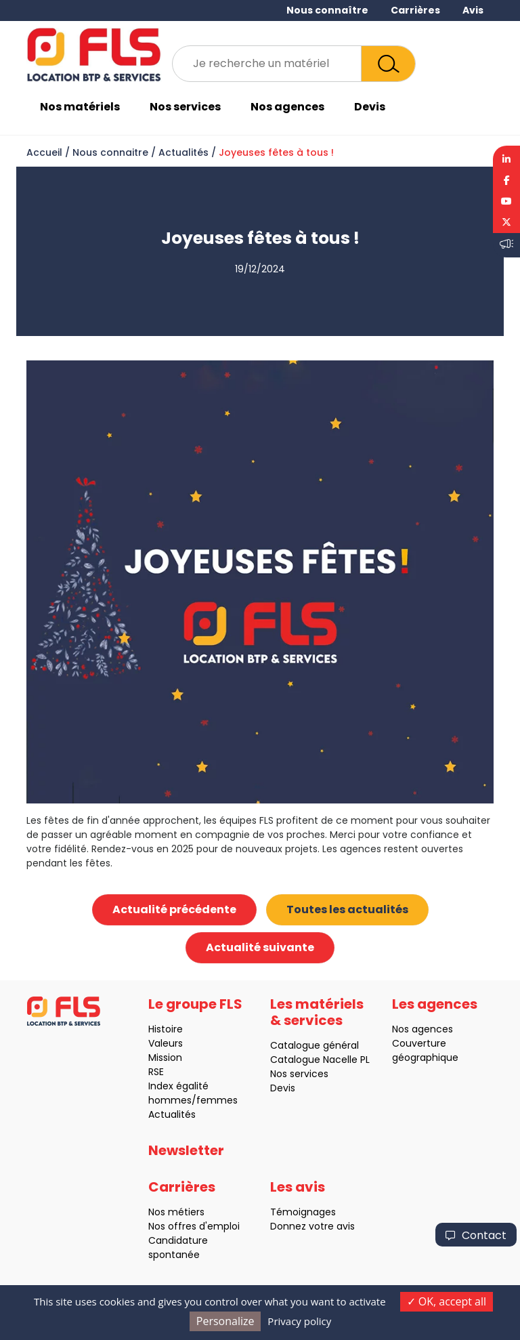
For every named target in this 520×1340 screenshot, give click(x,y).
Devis (369, 106)
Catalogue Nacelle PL (314, 1059)
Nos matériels (80, 106)
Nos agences (287, 106)
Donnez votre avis (307, 1226)
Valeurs (160, 1043)
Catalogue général (309, 1045)
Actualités (183, 152)
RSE (150, 1072)
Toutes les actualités (347, 909)
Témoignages (297, 1212)
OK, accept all (447, 1301)
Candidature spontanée (172, 1247)
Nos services (185, 106)
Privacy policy (299, 1321)
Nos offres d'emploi (188, 1226)
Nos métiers (171, 1212)
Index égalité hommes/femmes (187, 1093)
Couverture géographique (420, 1050)
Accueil (44, 152)
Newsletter (186, 1156)
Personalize (225, 1321)
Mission (160, 1057)
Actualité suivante (260, 947)
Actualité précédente (174, 909)
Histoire (160, 1029)
